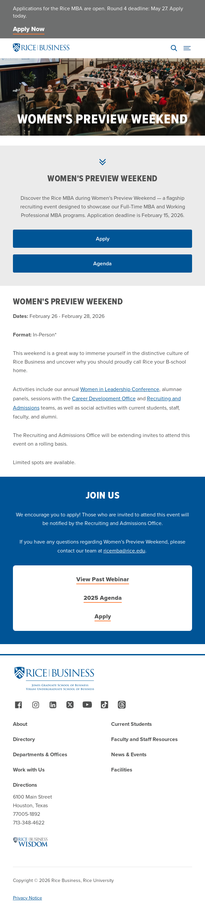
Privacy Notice (27, 898)
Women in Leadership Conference (119, 389)
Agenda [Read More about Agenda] (102, 263)
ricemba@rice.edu (124, 550)
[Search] (174, 48)
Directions (25, 785)
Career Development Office (104, 398)
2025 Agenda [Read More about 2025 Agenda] (103, 597)
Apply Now (28, 29)
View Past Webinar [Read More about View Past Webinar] (102, 579)
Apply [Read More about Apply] (102, 238)
